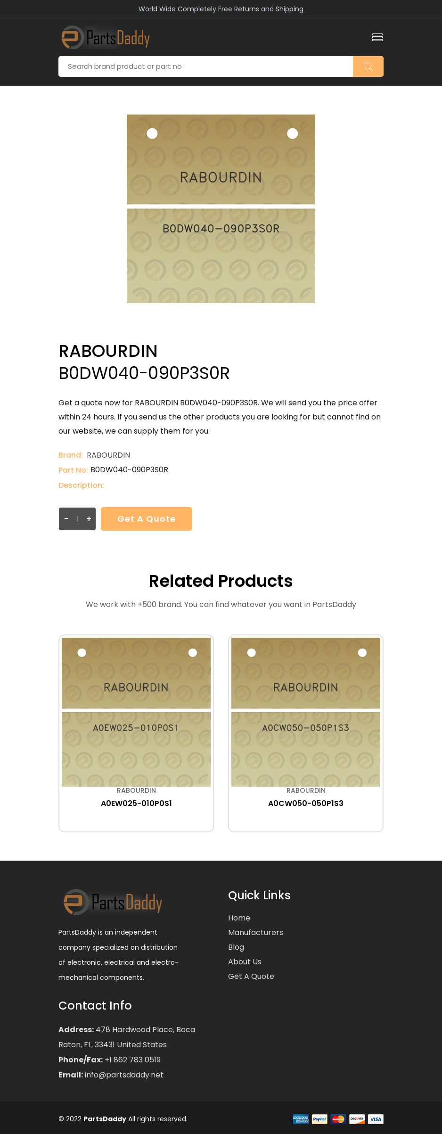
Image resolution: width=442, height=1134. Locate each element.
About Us (245, 961)
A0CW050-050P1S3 (306, 803)
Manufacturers (255, 932)
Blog (236, 947)
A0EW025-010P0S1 (136, 803)
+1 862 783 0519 (132, 1059)
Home (239, 917)
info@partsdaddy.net (123, 1074)
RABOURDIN (108, 455)
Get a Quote (146, 519)
